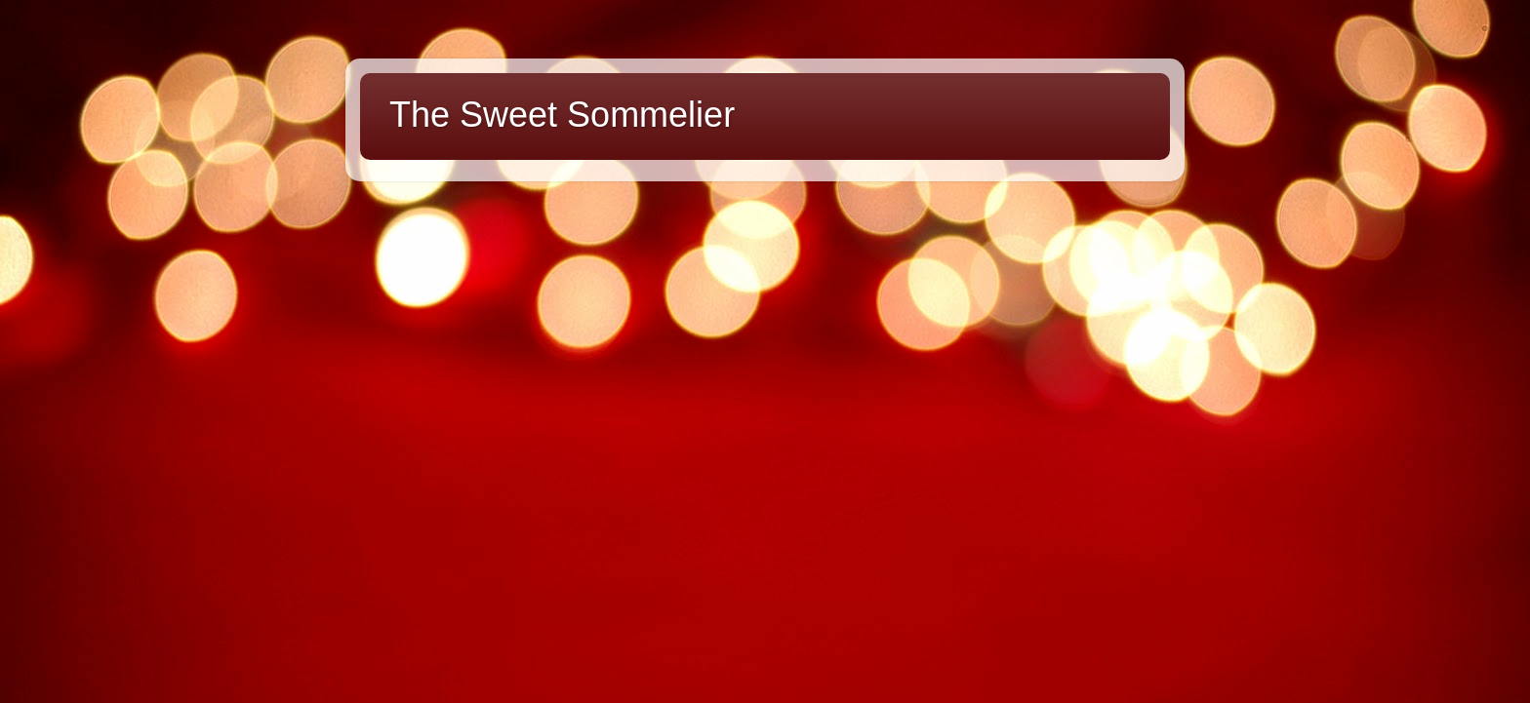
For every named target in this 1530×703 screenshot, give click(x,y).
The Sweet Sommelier (562, 115)
